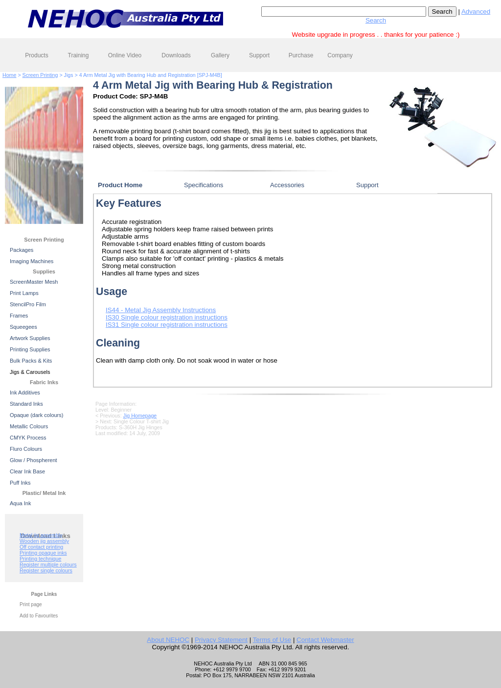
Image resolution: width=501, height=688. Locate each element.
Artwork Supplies (30, 338)
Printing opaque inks (43, 553)
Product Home (120, 185)
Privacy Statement (221, 639)
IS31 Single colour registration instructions (167, 324)
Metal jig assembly (41, 535)
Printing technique (40, 559)
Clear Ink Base (27, 471)
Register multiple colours (48, 564)
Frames (19, 316)
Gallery (220, 55)
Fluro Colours (26, 449)
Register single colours (46, 570)
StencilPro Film (28, 304)
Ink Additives (25, 392)
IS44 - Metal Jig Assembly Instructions (161, 310)
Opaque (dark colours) (36, 415)
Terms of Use (272, 639)
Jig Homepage (140, 415)
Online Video (125, 55)
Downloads (175, 55)
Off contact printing (41, 547)
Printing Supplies (30, 349)
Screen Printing (40, 75)
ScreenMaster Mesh (34, 282)
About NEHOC (168, 639)
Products (36, 55)
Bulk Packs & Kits (31, 361)
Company (339, 55)
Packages (21, 250)
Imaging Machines (31, 261)
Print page (31, 604)
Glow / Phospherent (33, 460)
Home (9, 75)
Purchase (301, 55)
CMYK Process (28, 438)
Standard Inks (26, 404)
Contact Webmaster (325, 639)
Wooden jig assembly (44, 541)
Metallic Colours (29, 426)
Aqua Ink (20, 503)
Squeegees (23, 327)
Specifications (203, 185)
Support (259, 55)
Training (78, 55)
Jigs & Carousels (30, 372)
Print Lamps (24, 293)
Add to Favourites (39, 615)
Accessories (287, 185)
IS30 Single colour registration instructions (167, 317)
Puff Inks (20, 483)
